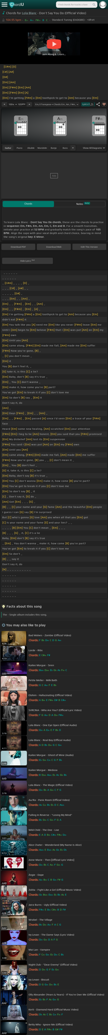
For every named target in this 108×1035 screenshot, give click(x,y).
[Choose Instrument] (72, 147)
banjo (54, 148)
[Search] (94, 4)
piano (19, 148)
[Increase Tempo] (29, 104)
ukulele (30, 148)
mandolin (42, 148)
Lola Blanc (29, 13)
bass (65, 148)
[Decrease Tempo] (4, 104)
